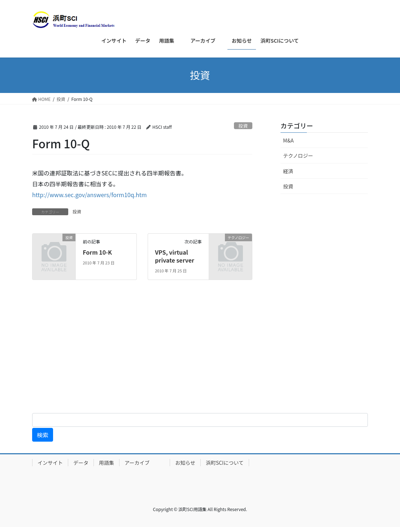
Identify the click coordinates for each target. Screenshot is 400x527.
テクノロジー (298, 155)
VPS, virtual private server (174, 256)
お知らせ (185, 462)
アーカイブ (145, 462)
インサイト (50, 462)
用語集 (106, 462)
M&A (288, 140)
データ (80, 462)
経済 (288, 171)
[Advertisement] (200, 350)
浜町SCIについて (225, 462)
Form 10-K (97, 252)
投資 (243, 125)
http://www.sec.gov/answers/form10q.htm (89, 194)
